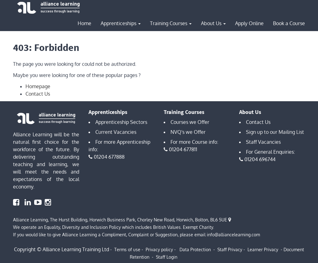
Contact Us (37, 94)
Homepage (37, 86)
